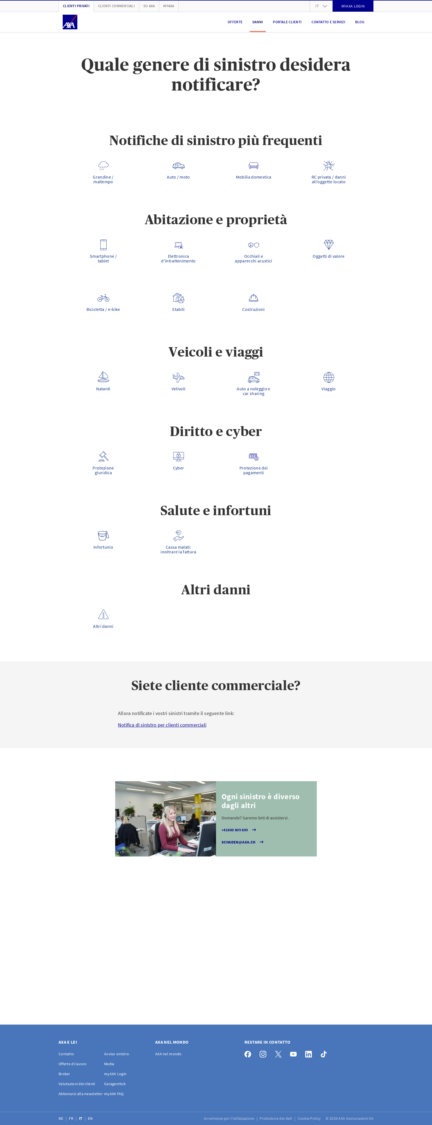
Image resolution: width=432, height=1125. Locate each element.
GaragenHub (115, 1083)
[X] (280, 1053)
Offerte (235, 22)
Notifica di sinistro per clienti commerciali (162, 725)
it (321, 6)
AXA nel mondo (168, 1053)
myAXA (168, 6)
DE (61, 1118)
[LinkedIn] (310, 1053)
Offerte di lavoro (73, 1063)
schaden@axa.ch (243, 842)
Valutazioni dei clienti (77, 1083)
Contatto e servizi (328, 22)
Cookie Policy (310, 1118)
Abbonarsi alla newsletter (81, 1093)
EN (91, 1118)
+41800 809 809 (239, 830)
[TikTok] (325, 1053)
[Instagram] (264, 1053)
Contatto (66, 1053)
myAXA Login (115, 1073)
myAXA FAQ (114, 1093)
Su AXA (149, 6)
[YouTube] (295, 1053)
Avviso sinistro (116, 1053)
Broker (64, 1073)
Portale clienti (287, 22)
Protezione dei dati (276, 1118)
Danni (257, 22)
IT (81, 1118)
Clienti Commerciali (116, 6)
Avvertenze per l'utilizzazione (229, 1118)
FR (71, 1118)
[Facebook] (249, 1053)
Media (109, 1063)
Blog (359, 22)
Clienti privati (76, 6)
